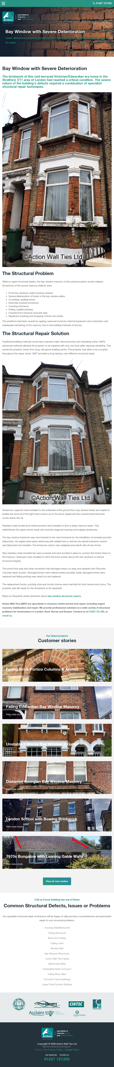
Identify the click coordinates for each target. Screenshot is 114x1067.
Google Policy (72, 1049)
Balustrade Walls (57, 963)
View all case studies (57, 881)
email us (7, 615)
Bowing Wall (57, 948)
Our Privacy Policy (53, 1049)
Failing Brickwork (57, 933)
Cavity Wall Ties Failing (57, 958)
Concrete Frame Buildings (57, 979)
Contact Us (64, 1055)
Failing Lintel (57, 943)
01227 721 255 (96, 611)
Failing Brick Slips (57, 974)
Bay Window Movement (57, 953)
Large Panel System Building (57, 984)
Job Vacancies (51, 1055)
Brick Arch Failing (57, 938)
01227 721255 (102, 3)
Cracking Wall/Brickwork (57, 927)
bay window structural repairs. (64, 596)
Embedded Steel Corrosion (57, 969)
